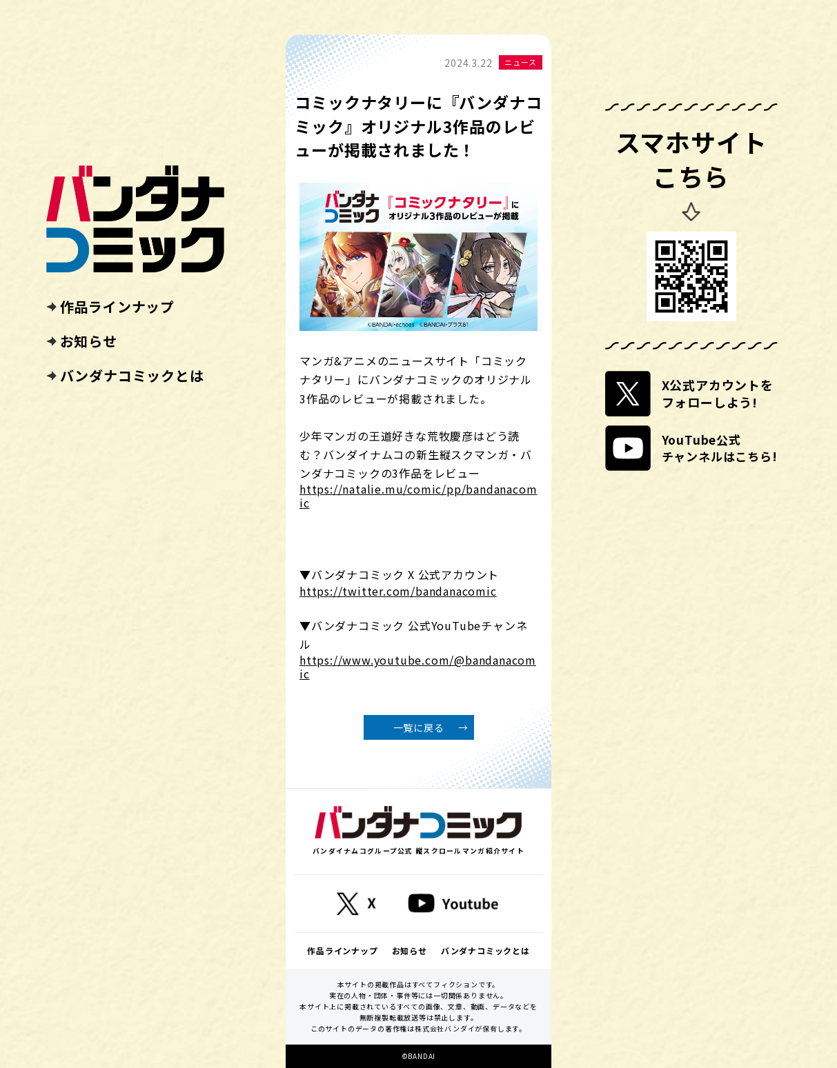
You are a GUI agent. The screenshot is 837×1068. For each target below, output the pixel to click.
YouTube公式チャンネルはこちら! (720, 448)
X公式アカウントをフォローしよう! (718, 393)
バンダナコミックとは (132, 376)
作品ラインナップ (117, 307)
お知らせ (88, 341)
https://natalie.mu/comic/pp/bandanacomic (418, 496)
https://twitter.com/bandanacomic (398, 591)
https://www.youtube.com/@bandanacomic (417, 667)
